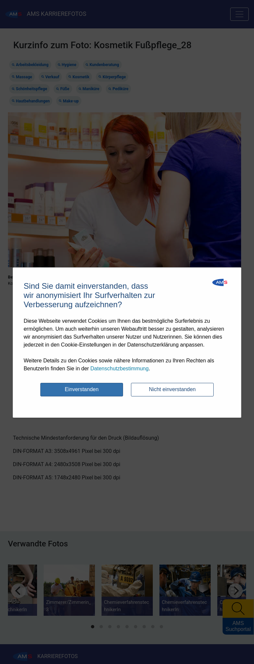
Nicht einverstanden (172, 389)
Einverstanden (82, 389)
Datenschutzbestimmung (119, 368)
